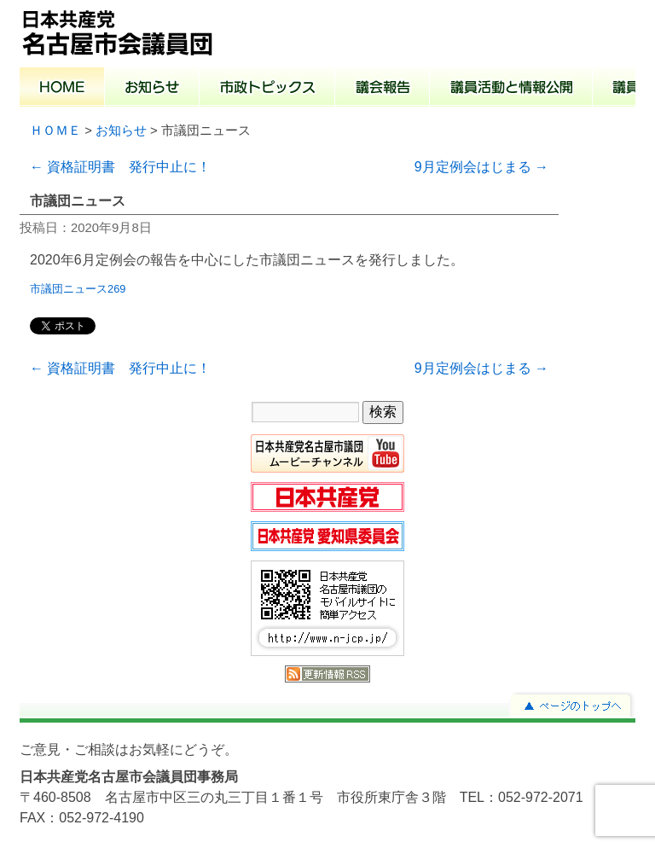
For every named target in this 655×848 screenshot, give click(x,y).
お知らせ (152, 88)
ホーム (62, 88)
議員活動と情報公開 (511, 88)
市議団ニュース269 (77, 288)
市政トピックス (267, 88)
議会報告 (382, 88)
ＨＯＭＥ (55, 130)
